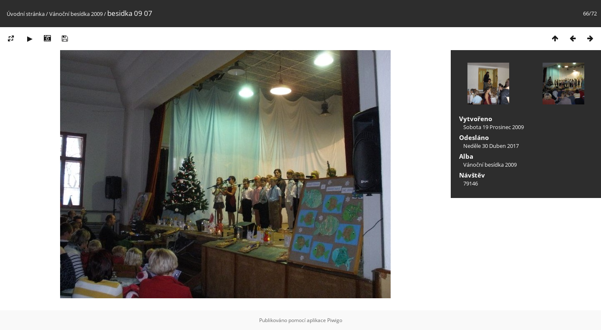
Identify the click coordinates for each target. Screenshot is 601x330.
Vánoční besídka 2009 (76, 14)
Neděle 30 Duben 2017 (491, 146)
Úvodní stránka (26, 14)
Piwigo (334, 320)
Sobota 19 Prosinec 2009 (493, 127)
